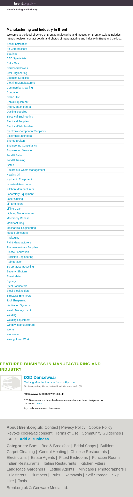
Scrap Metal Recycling (20, 266)
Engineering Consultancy (22, 145)
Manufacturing (15, 223)
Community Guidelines (101, 433)
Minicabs (87, 469)
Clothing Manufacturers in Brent (43, 382)
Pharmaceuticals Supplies (22, 247)
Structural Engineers (19, 295)
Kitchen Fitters (93, 463)
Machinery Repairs (18, 218)
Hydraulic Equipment (19, 179)
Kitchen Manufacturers (20, 189)
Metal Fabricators (17, 232)
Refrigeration (14, 261)
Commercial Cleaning (20, 87)
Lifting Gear (14, 208)
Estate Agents (43, 457)
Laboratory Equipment (20, 194)
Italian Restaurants (60, 463)
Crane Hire (13, 97)
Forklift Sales (14, 155)
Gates (10, 165)
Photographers (111, 469)
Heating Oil (13, 174)
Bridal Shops (85, 446)
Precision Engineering (20, 256)
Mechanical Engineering (21, 227)
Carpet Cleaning (21, 452)
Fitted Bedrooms (74, 457)
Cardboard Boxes (17, 68)
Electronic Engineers (19, 135)
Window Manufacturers (21, 324)
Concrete (12, 92)
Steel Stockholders (18, 290)
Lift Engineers (15, 203)
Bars (33, 446)
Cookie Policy (100, 427)
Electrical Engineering (20, 116)
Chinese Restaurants (89, 452)
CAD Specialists (16, 58)
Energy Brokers (16, 140)
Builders (107, 446)
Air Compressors (17, 48)
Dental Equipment (17, 102)
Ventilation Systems (18, 305)
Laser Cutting (15, 198)
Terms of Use (67, 433)
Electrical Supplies (18, 121)
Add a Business (34, 439)
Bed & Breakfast (56, 446)
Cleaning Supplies (18, 77)
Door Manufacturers (19, 106)
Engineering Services (19, 150)
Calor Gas (13, 63)
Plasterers (18, 475)
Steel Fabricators (17, 286)
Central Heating (53, 452)
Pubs (56, 475)
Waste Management (19, 310)
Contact (51, 427)
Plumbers (39, 475)
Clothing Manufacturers (21, 82)
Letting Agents (62, 469)
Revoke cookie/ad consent (29, 433)
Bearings (12, 53)
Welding (11, 315)
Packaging (13, 237)
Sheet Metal (14, 276)
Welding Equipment (18, 319)
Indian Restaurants (23, 463)
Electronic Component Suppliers (26, 131)
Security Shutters (17, 271)
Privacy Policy (73, 427)
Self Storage (97, 475)
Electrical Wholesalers (20, 126)
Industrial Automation (19, 184)
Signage (12, 281)
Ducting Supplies (17, 111)
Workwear (13, 334)
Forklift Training (16, 160)
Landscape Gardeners (26, 469)
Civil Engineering (17, 73)
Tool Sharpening (16, 300)
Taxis (22, 481)
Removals (74, 475)
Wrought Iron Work (18, 339)
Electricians (17, 457)
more (39, 403)
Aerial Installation (17, 44)
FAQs (11, 439)
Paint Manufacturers (19, 242)
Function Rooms (106, 457)
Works (10, 329)
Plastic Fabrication (18, 252)
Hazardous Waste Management (26, 169)
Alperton (70, 382)
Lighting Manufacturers (20, 213)
